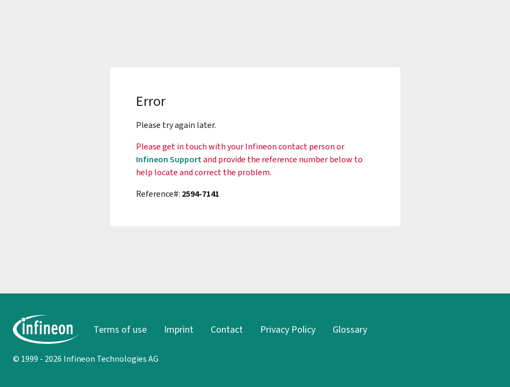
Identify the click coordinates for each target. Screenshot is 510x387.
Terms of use (120, 329)
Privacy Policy (287, 329)
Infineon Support (169, 159)
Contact (227, 329)
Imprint (178, 329)
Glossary (350, 329)
